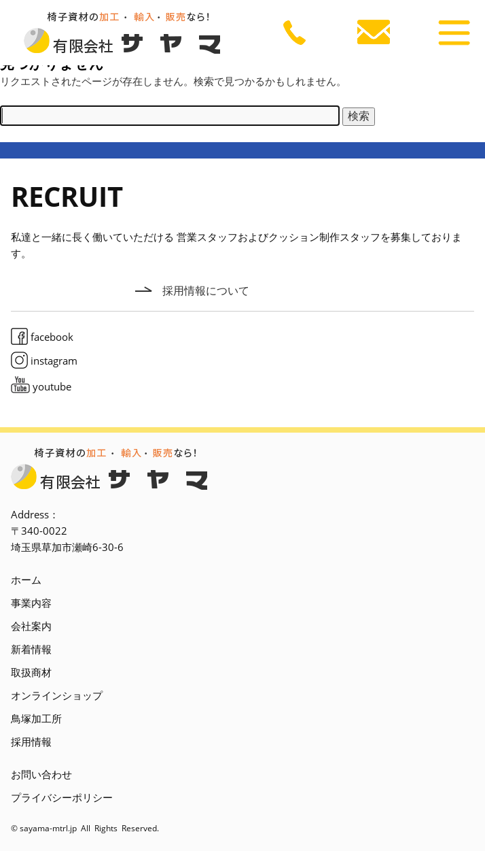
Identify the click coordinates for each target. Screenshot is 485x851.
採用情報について (205, 290)
